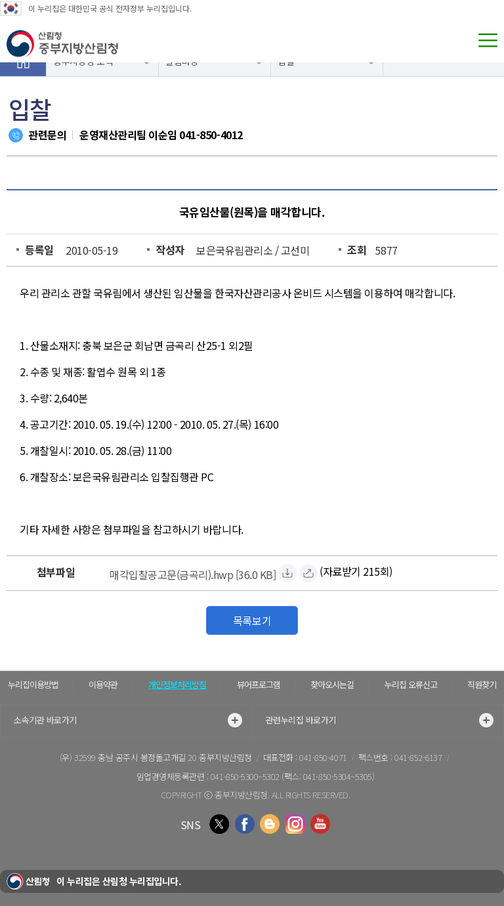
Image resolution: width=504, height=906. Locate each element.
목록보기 (252, 620)
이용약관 (103, 684)
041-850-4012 (210, 134)
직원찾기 (481, 684)
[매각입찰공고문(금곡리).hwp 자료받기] (193, 573)
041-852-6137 (418, 757)
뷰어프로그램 (258, 684)
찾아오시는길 (332, 684)
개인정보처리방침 (177, 684)
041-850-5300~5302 (245, 776)
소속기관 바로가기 (128, 720)
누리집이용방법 (33, 684)
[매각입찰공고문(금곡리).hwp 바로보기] (308, 573)
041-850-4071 (322, 757)
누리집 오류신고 (411, 684)
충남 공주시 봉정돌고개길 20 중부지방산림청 (174, 757)
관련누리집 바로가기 (380, 720)
